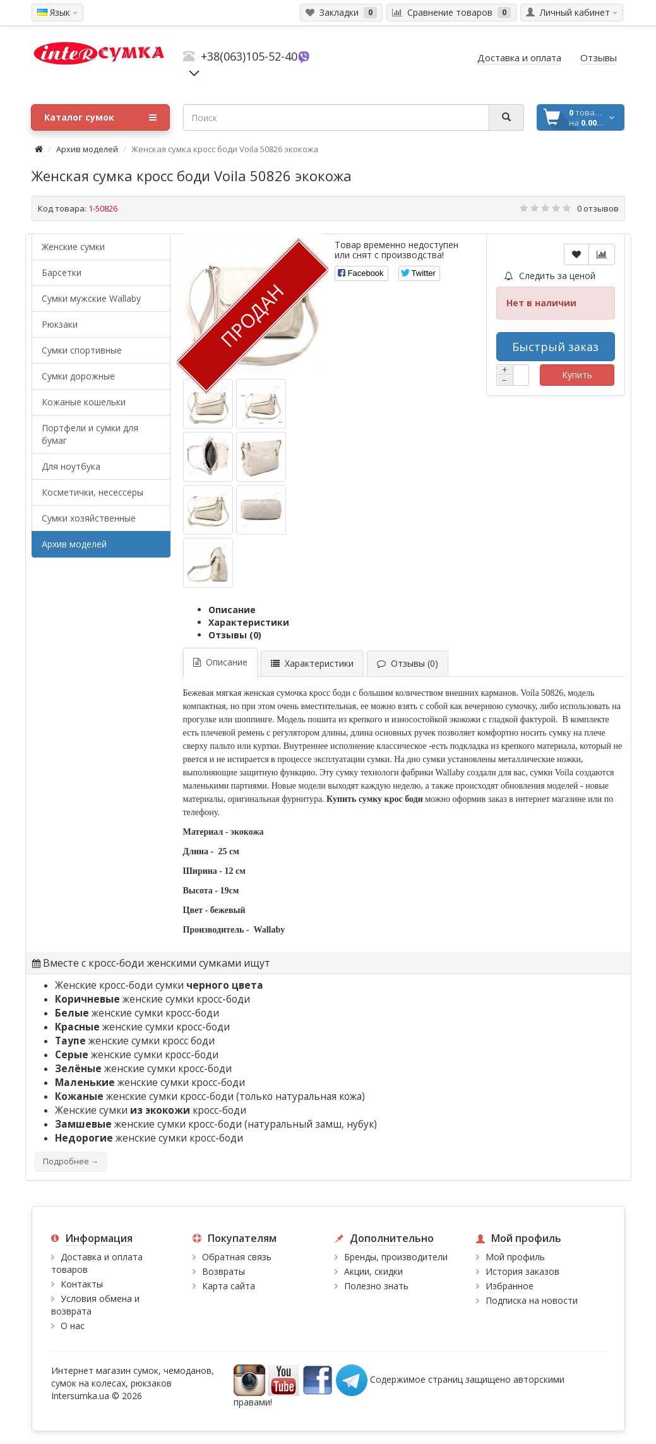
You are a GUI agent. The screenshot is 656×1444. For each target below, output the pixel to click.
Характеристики (248, 622)
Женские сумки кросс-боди (150, 1110)
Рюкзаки (60, 324)
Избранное (510, 1286)
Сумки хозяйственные (89, 518)
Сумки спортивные (82, 350)
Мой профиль (515, 1257)
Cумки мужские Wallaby (91, 298)
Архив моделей (87, 149)
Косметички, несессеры (92, 492)
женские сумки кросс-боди (152, 999)
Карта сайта (228, 1286)
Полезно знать (376, 1286)
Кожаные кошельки (84, 402)
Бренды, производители (396, 1257)
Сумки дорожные (78, 376)
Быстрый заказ (555, 346)
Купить (577, 375)
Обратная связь (236, 1257)
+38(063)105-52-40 (249, 56)
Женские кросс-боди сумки (159, 985)
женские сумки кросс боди (135, 1040)
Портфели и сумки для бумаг (90, 434)
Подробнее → (70, 1161)
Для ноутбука (71, 466)
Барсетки (61, 272)
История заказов (522, 1271)
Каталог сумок (100, 117)
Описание (232, 610)
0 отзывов (598, 208)
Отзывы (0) (234, 635)
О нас (73, 1326)
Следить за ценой (549, 276)
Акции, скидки (373, 1271)
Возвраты (223, 1271)
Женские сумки (73, 247)
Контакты (82, 1284)
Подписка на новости (532, 1300)
